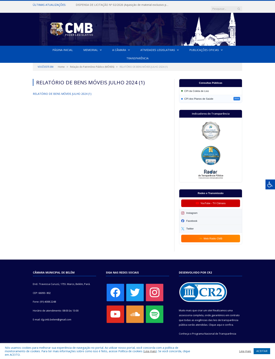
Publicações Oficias (204, 46)
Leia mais (150, 351)
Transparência (137, 54)
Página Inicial (62, 46)
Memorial (90, 46)
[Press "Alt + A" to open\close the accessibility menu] (270, 184)
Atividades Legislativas (157, 46)
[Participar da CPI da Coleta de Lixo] (210, 87)
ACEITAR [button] (261, 351)
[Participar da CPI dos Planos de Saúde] (210, 95)
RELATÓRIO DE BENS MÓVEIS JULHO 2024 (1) (62, 90)
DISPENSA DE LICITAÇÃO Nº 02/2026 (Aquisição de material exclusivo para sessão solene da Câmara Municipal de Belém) (120, 5)
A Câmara (119, 46)
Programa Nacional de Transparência (214, 329)
